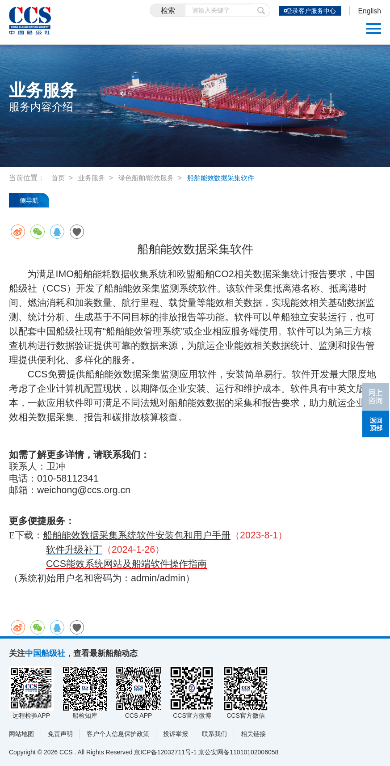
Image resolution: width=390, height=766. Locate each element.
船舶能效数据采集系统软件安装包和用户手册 (137, 535)
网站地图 (21, 733)
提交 (253, 10)
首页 (58, 178)
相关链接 (253, 733)
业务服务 (93, 178)
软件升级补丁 (74, 549)
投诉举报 (175, 733)
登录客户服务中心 (306, 10)
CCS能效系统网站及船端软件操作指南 (126, 564)
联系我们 (214, 733)
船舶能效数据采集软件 (229, 178)
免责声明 (60, 733)
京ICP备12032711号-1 (165, 752)
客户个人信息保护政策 (118, 733)
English (368, 11)
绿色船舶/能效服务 (150, 178)
